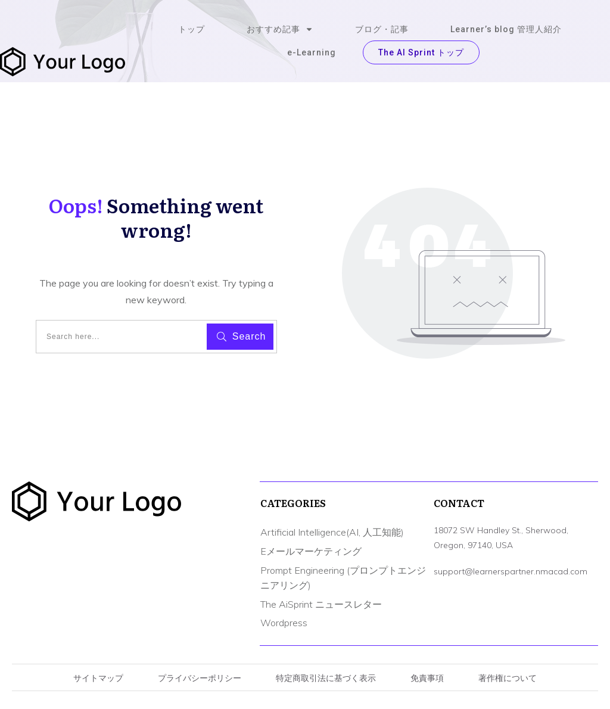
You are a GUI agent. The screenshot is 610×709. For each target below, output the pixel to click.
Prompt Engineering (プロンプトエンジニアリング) (343, 578)
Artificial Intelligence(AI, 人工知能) (332, 532)
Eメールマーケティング (311, 551)
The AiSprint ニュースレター (321, 604)
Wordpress (283, 623)
